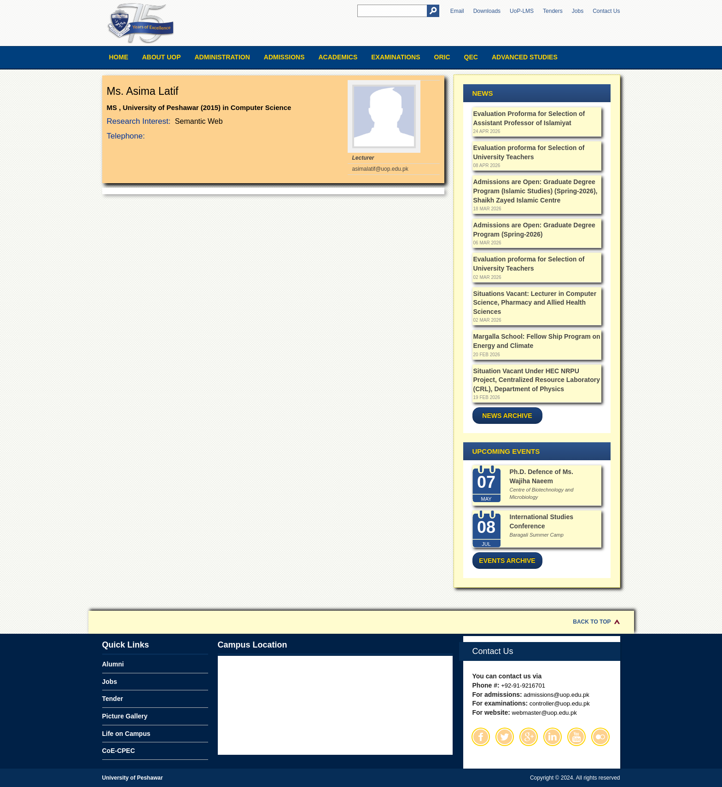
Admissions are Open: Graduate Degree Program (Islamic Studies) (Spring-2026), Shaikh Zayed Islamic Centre (535, 190)
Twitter (504, 737)
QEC (471, 57)
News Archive (507, 415)
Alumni (113, 664)
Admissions (284, 57)
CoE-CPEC (118, 750)
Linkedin (552, 737)
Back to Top (592, 622)
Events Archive (507, 560)
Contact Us (606, 11)
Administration (222, 57)
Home (118, 57)
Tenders (553, 11)
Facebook (480, 737)
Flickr (600, 737)
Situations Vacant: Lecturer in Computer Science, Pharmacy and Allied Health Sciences (535, 302)
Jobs (577, 11)
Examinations (395, 57)
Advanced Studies (525, 57)
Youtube (576, 737)
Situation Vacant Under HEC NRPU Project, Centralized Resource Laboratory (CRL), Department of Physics (536, 380)
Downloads (487, 11)
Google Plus (528, 737)
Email (457, 11)
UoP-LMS (522, 11)
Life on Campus (126, 733)
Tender (112, 698)
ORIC (442, 57)
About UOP (161, 57)
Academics (337, 57)
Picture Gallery (125, 716)
